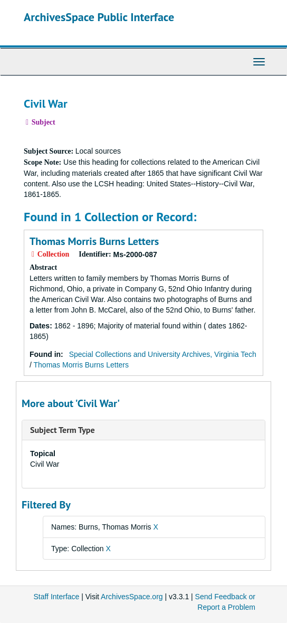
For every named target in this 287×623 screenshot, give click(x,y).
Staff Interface (56, 596)
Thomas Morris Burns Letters (94, 241)
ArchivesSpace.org (132, 596)
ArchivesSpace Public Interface (99, 17)
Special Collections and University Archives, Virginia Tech (162, 354)
